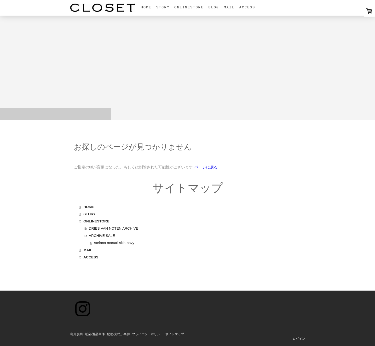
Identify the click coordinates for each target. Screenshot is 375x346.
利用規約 (76, 334)
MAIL (229, 8)
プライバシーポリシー (147, 334)
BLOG (213, 8)
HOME (146, 8)
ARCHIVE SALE (102, 235)
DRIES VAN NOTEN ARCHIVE (113, 228)
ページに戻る (206, 167)
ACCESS (247, 8)
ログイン (299, 338)
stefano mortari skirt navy (114, 243)
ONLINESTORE (188, 8)
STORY (163, 8)
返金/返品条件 (95, 334)
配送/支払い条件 (118, 334)
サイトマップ (174, 334)
